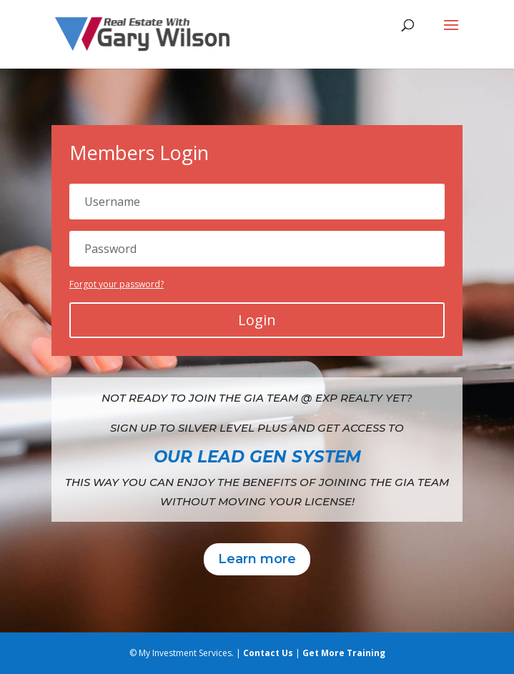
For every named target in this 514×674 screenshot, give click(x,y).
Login (257, 319)
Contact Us (268, 653)
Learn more (257, 559)
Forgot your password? (116, 284)
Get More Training (343, 653)
